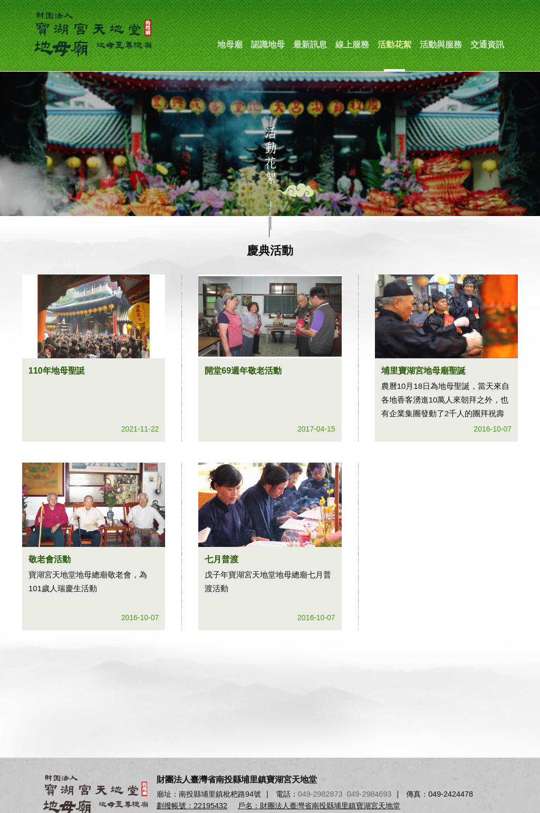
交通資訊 (487, 44)
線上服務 (352, 44)
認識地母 (268, 44)
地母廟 (230, 44)
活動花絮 (394, 44)
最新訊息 (310, 44)
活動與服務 (441, 44)
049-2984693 (369, 794)
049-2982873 (320, 794)
